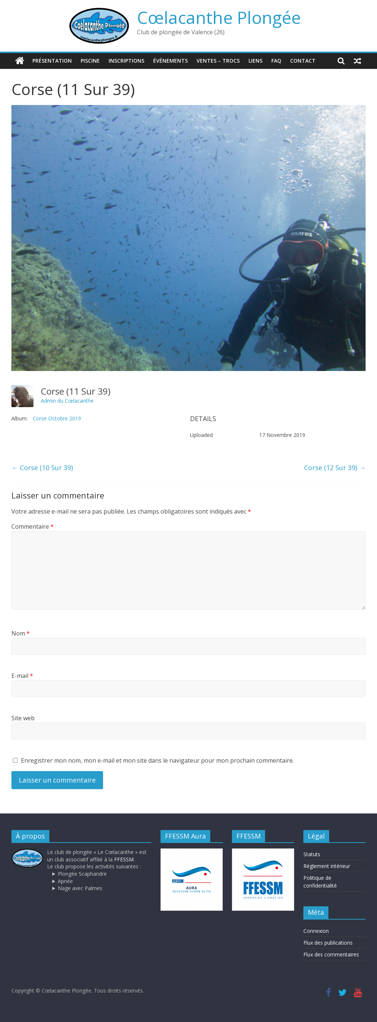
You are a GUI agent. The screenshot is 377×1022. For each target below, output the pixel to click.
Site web (23, 718)
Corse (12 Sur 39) (335, 467)
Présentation (52, 60)
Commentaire (32, 526)
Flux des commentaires (331, 954)
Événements (170, 60)
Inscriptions (126, 60)
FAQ (276, 60)
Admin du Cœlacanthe (67, 400)
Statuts (311, 854)
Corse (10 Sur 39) (42, 467)
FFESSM (124, 859)
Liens (256, 60)
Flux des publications (328, 942)
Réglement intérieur (326, 865)
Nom (20, 633)
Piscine (90, 60)
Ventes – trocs (218, 60)
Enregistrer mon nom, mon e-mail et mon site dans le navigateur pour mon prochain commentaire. (157, 760)
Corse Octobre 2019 (57, 418)
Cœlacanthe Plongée (219, 17)
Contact (303, 60)
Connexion (316, 930)
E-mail (22, 676)
